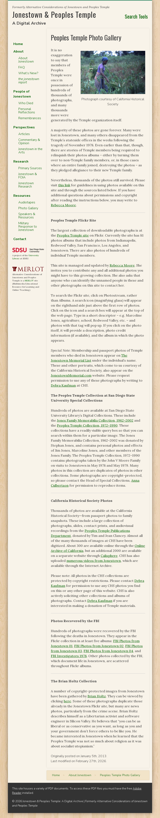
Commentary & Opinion (29, 141)
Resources (21, 195)
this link (64, 185)
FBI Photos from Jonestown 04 (108, 651)
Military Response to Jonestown (27, 226)
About (18, 51)
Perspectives (24, 127)
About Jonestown (26, 60)
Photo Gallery (28, 208)
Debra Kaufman (63, 385)
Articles (24, 134)
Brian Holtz (97, 696)
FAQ (21, 67)
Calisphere (109, 556)
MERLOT (29, 280)
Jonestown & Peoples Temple (54, 14)
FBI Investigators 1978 (69, 656)
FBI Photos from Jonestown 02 (99, 646)
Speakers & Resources (26, 216)
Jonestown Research (26, 185)
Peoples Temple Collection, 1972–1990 (87, 425)
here (67, 701)
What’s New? (28, 73)
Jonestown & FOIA (27, 176)
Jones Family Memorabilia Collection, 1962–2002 (95, 420)
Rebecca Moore (63, 205)
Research (20, 161)
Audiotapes (26, 202)
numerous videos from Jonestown (93, 561)
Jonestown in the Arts (30, 151)
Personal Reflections (26, 111)
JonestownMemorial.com (71, 375)
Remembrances (29, 118)
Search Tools (136, 16)
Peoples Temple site (73, 235)
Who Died (25, 103)
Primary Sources (30, 168)
